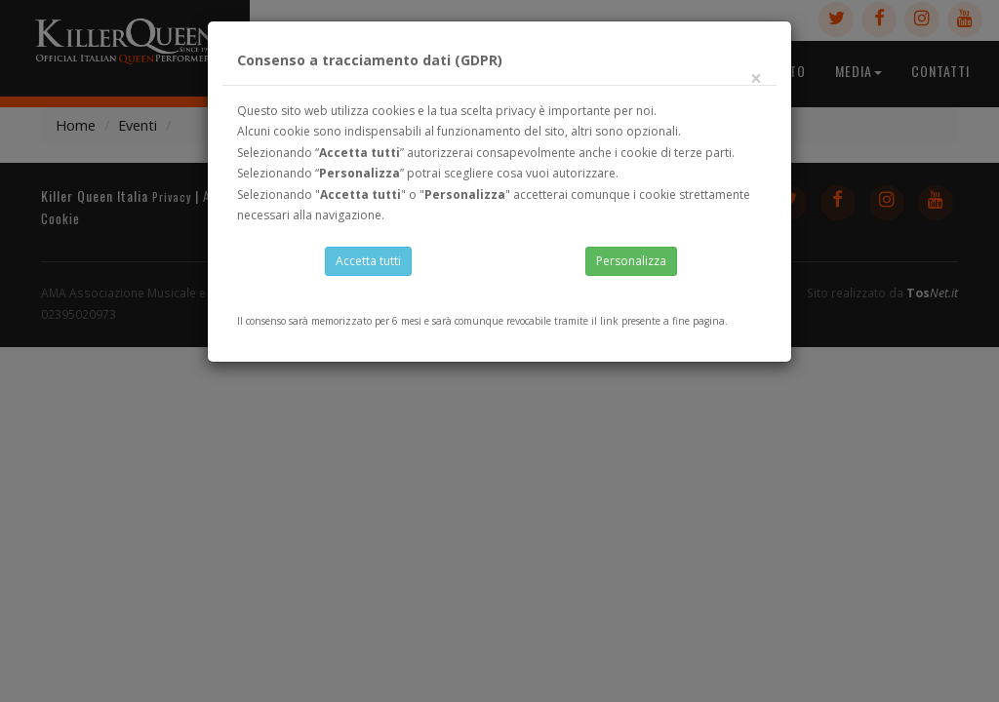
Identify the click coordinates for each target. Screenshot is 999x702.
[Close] (756, 87)
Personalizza (631, 267)
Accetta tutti (368, 267)
